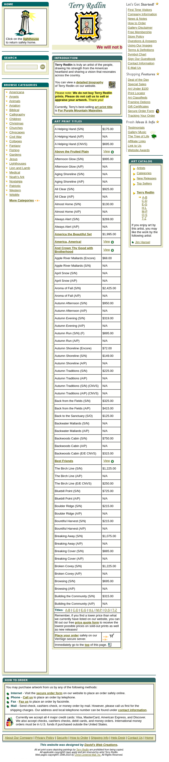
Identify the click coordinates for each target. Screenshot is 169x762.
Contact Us (135, 737)
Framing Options (139, 102)
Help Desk (118, 737)
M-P (144, 211)
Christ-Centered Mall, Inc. (88, 755)
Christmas (16, 123)
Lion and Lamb (19, 168)
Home (149, 737)
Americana (16, 92)
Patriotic (15, 186)
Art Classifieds (137, 97)
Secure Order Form (141, 111)
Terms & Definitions (141, 50)
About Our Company (19, 737)
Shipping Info (100, 737)
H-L (144, 208)
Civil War (15, 137)
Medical (14, 172)
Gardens (15, 154)
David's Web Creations (100, 745)
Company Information (142, 14)
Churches (16, 128)
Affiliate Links (137, 141)
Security (62, 737)
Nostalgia (16, 181)
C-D (144, 201)
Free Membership (140, 32)
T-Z (144, 218)
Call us (28, 697)
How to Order (137, 23)
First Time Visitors (140, 10)
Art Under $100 (138, 88)
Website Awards (139, 150)
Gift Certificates (138, 106)
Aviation (14, 105)
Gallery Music (137, 132)
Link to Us (134, 145)
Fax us (23, 701)
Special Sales (137, 84)
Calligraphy (17, 114)
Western (15, 190)
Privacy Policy (44, 737)
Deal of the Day (138, 79)
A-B (144, 197)
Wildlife (14, 194)
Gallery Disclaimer (140, 27)
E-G (144, 204)
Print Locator (136, 93)
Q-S (144, 215)
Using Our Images (140, 45)
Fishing (14, 150)
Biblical (14, 110)
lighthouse (31, 39)
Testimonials (136, 127)
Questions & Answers (142, 41)
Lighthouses (17, 163)
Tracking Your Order (141, 115)
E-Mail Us (134, 67)
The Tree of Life (138, 136)
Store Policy (136, 36)
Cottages (15, 141)
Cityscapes (17, 132)
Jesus (13, 159)
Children (15, 119)
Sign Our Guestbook (141, 59)
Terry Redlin (82, 749)
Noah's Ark (16, 177)
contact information (132, 710)
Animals (14, 101)
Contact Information (141, 63)
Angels (14, 96)
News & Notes (137, 18)
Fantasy (14, 145)
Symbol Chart (137, 54)
